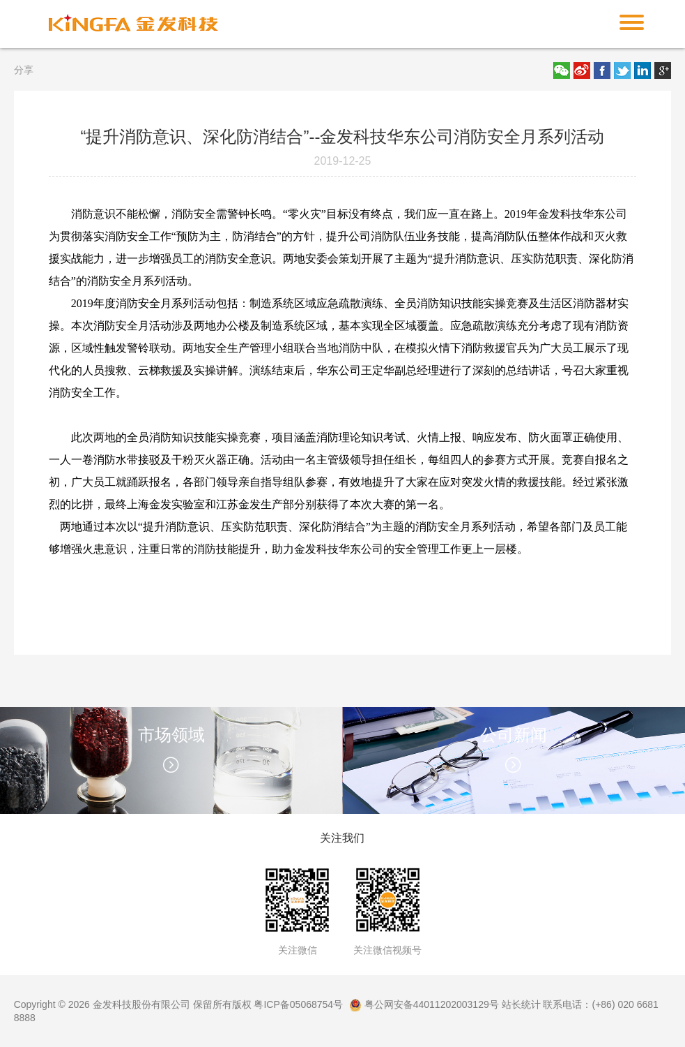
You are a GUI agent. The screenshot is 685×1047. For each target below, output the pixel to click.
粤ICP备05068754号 (298, 1004)
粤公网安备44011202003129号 (424, 1004)
